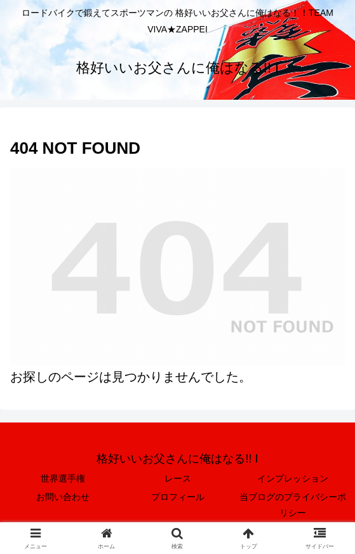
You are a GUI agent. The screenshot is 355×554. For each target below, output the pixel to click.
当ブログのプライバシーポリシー (292, 505)
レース (177, 478)
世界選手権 (63, 478)
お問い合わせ (63, 497)
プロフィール (177, 497)
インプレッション (292, 478)
